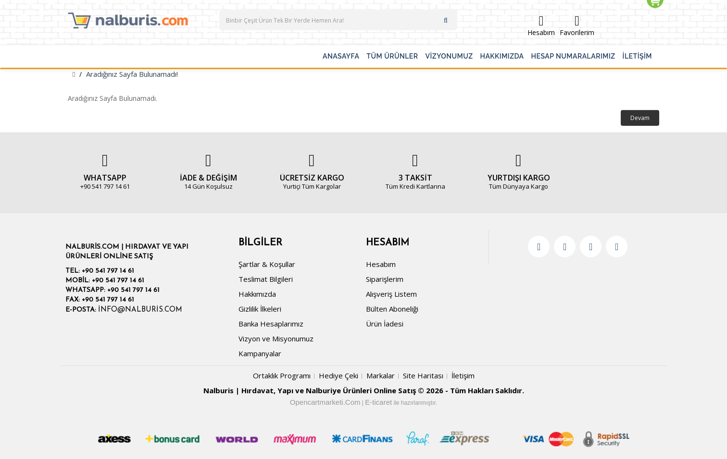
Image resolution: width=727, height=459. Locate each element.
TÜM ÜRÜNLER (392, 56)
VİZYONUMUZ (449, 56)
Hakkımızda (257, 294)
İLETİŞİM (637, 56)
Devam (640, 118)
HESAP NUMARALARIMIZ (573, 56)
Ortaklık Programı (282, 375)
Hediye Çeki (338, 375)
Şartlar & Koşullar (266, 264)
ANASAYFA (341, 56)
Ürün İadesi (384, 323)
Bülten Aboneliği (392, 309)
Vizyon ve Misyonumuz (275, 338)
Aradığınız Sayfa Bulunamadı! (132, 74)
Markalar (380, 375)
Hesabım (541, 25)
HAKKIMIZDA (502, 56)
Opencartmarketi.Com (325, 402)
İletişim (463, 375)
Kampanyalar (259, 353)
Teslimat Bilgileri (265, 279)
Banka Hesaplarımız (270, 323)
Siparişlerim (384, 279)
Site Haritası (423, 375)
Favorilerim (577, 25)
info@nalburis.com (140, 310)
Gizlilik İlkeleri (259, 309)
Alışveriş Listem (391, 294)
